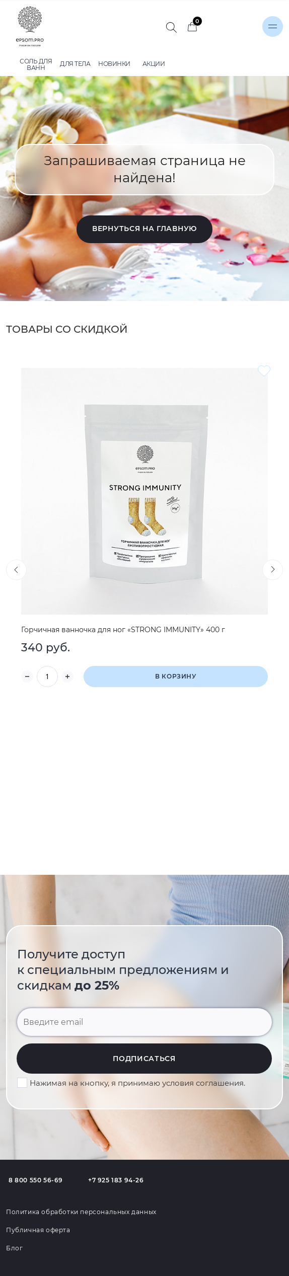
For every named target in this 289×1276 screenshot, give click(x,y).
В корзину (175, 676)
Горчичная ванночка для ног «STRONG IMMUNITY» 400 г (123, 629)
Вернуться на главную (144, 228)
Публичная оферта (38, 1230)
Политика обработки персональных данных (81, 1212)
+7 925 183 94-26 (116, 1180)
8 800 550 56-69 (36, 1180)
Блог (14, 1248)
